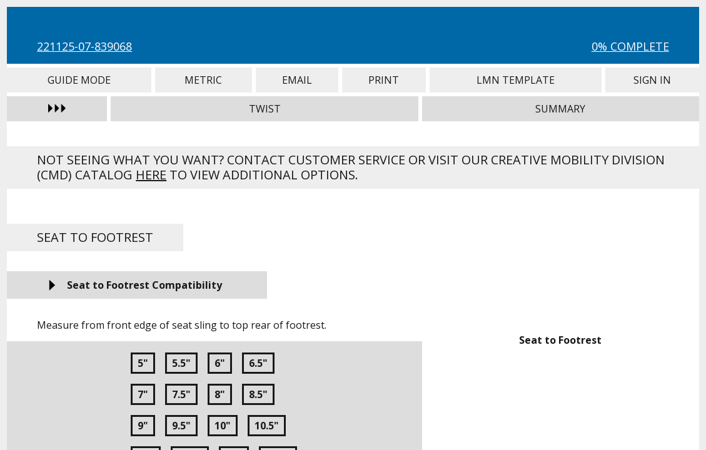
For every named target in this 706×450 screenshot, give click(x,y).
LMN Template (516, 80)
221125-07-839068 (84, 46)
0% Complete (630, 46)
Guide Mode (79, 80)
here (151, 174)
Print (384, 80)
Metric (203, 80)
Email (297, 80)
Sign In (651, 80)
